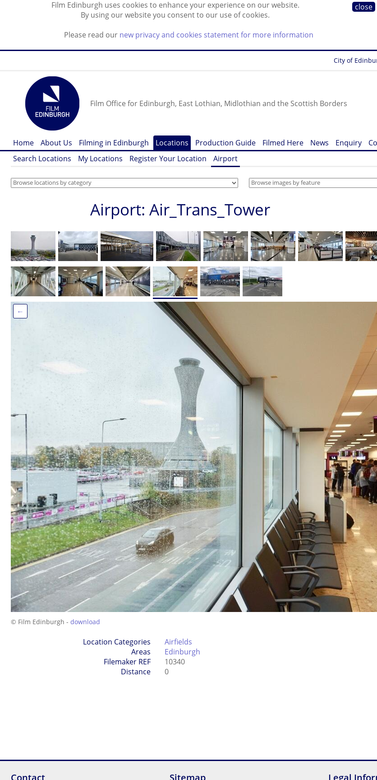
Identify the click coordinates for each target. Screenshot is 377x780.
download (85, 621)
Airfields (178, 642)
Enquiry (349, 143)
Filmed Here (282, 143)
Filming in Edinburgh (114, 143)
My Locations (100, 158)
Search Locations (42, 158)
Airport (225, 158)
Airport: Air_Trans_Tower (180, 209)
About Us (56, 143)
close (363, 7)
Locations (172, 143)
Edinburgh (182, 652)
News (319, 143)
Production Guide (225, 143)
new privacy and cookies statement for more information (216, 35)
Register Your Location (168, 158)
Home (23, 143)
